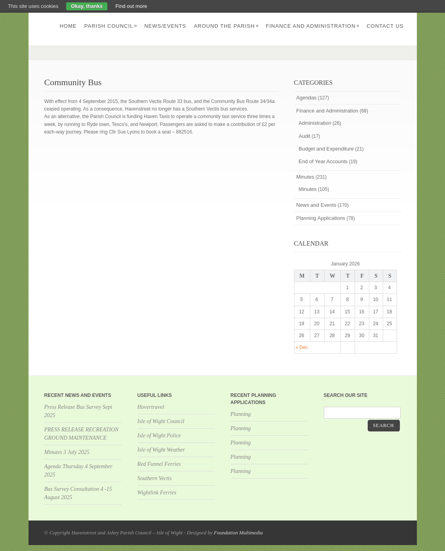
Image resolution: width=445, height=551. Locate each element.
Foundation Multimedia (238, 533)
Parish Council (111, 26)
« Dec (302, 347)
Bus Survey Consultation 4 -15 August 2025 (78, 493)
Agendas (306, 98)
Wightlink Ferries (157, 493)
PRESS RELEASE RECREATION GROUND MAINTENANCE (81, 434)
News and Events (316, 205)
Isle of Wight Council (161, 421)
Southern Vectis (155, 478)
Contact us (385, 26)
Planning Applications (321, 218)
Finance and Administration (313, 26)
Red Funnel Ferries (159, 464)
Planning (241, 414)
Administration (315, 123)
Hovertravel (151, 407)
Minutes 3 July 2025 (67, 452)
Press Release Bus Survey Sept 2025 (78, 411)
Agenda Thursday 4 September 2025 (78, 470)
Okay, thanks (87, 6)
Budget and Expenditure (326, 149)
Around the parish (226, 26)
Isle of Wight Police (159, 436)
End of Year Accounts (323, 161)
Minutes (305, 177)
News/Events (165, 26)
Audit (305, 136)
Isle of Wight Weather (161, 450)
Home (67, 26)
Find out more (131, 6)
